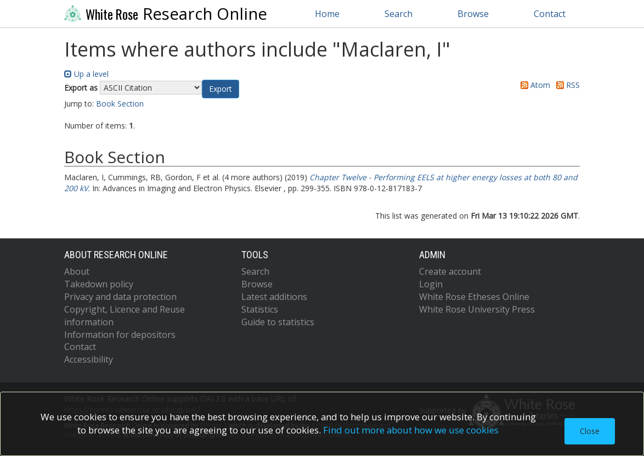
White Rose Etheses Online (474, 297)
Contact (550, 14)
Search (399, 14)
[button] (220, 89)
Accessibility (88, 359)
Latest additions (274, 297)
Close (590, 431)
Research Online (165, 14)
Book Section (120, 103)
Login (431, 284)
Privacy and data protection (120, 297)
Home (327, 14)
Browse (473, 14)
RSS (566, 85)
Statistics (259, 309)
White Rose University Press (477, 309)
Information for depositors (120, 335)
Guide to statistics (277, 322)
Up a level (86, 74)
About (76, 271)
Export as (81, 87)
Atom (533, 85)
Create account (450, 271)
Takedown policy (98, 284)
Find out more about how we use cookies (411, 430)
